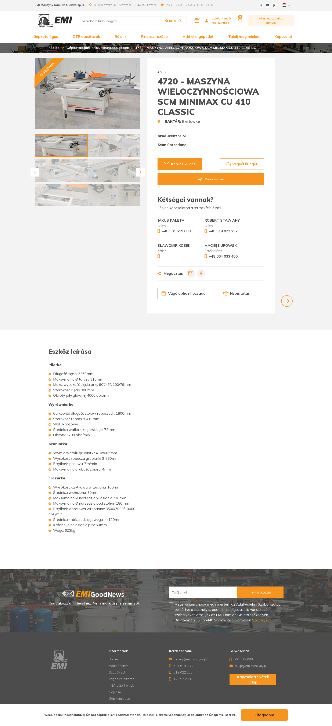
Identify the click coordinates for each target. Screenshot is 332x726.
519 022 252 (181, 672)
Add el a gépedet (198, 36)
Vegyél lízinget (241, 164)
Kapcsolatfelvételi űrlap (252, 680)
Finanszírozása (154, 36)
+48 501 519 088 (176, 231)
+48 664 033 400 (223, 256)
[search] (133, 20)
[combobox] (285, 5)
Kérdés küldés (180, 164)
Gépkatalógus (45, 36)
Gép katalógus (119, 699)
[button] (34, 172)
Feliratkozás (260, 592)
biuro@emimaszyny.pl (188, 659)
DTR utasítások (86, 36)
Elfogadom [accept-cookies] (264, 715)
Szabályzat (117, 672)
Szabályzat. (261, 620)
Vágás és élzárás (121, 679)
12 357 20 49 (181, 679)
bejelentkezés (222, 18)
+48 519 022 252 (223, 231)
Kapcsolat (283, 36)
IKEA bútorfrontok (121, 685)
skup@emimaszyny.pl (248, 666)
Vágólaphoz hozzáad (183, 293)
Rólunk (120, 36)
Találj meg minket (244, 36)
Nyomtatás (236, 293)
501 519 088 (181, 666)
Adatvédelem (119, 666)
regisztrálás (220, 22)
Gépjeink (115, 692)
